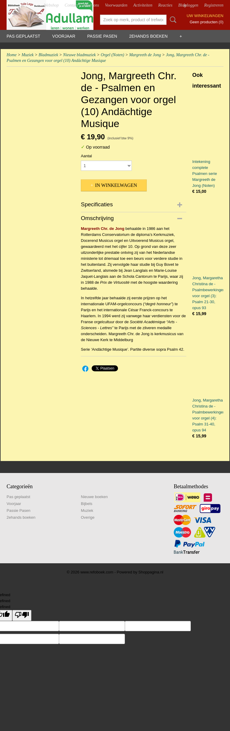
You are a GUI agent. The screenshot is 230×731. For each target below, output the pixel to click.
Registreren (213, 5)
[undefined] (21, 615)
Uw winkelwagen (205, 15)
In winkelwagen (116, 185)
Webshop (51, 5)
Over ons (91, 5)
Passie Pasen (102, 36)
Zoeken (171, 19)
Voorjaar (63, 36)
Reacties (165, 5)
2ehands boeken (148, 36)
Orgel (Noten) (112, 55)
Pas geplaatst (23, 36)
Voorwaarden (116, 5)
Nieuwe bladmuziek (79, 55)
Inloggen (190, 5)
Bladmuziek (48, 55)
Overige (88, 517)
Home (11, 55)
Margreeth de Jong (145, 55)
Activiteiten (142, 5)
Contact (71, 5)
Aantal (86, 156)
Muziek (28, 55)
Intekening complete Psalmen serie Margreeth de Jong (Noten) (204, 173)
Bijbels (86, 503)
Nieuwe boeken (94, 497)
